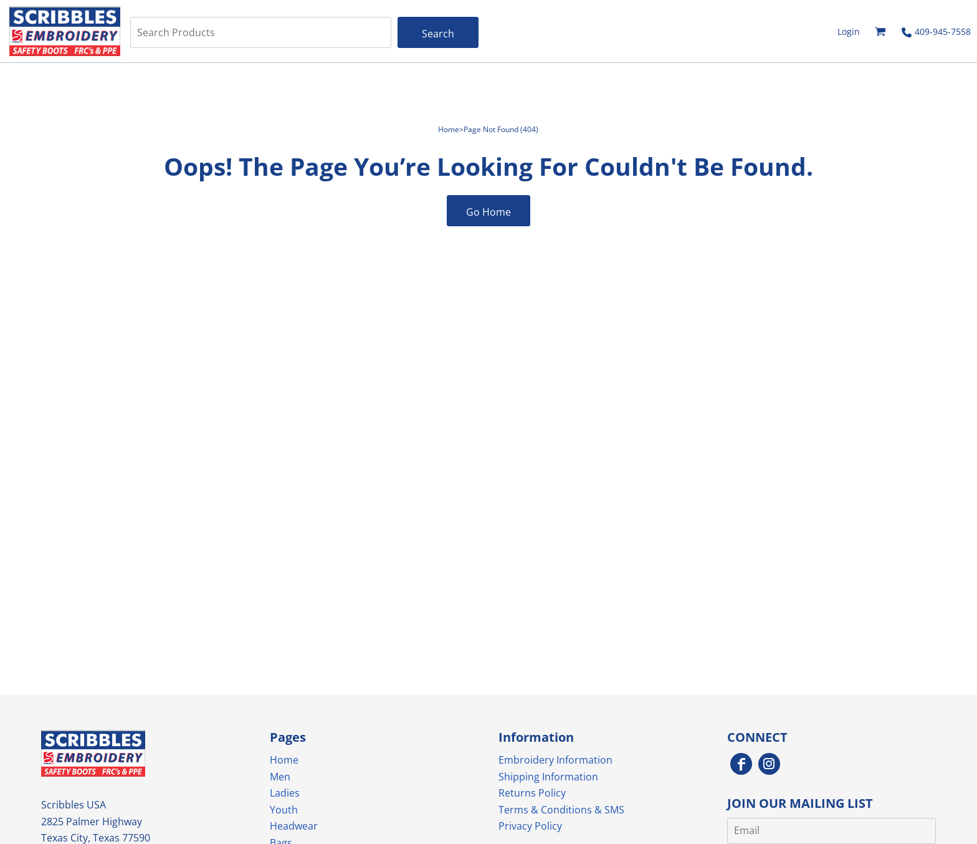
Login (848, 31)
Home (448, 129)
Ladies (285, 793)
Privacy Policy (530, 826)
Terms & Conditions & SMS (561, 810)
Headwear (294, 826)
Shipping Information (548, 777)
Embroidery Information (555, 760)
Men (280, 777)
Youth (284, 810)
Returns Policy (532, 793)
